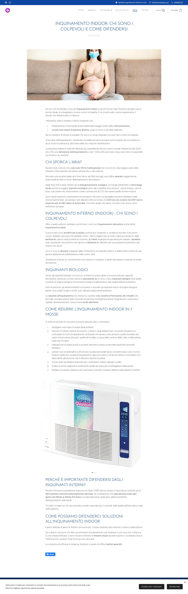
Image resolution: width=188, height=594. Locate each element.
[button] (160, 10)
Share (50, 554)
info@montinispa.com (160, 2)
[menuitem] (127, 10)
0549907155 (178, 2)
